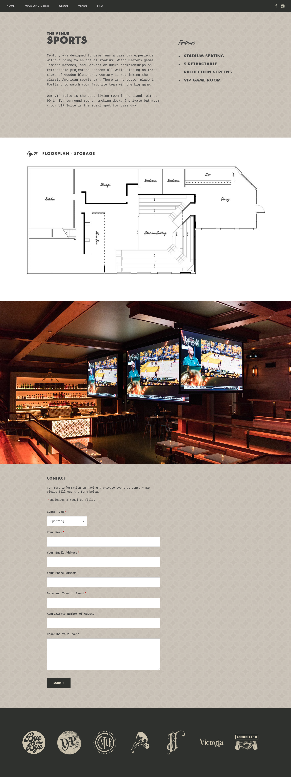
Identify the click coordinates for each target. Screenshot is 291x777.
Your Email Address (63, 552)
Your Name (56, 532)
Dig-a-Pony (69, 742)
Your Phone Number (61, 573)
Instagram (283, 6)
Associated (247, 742)
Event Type (56, 512)
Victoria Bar (211, 742)
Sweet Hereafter (176, 742)
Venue (83, 6)
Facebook (276, 6)
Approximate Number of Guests (70, 613)
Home (10, 6)
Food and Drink (36, 6)
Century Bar (105, 742)
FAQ (100, 6)
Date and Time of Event (67, 593)
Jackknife (140, 742)
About (64, 6)
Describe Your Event (63, 634)
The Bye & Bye (34, 742)
